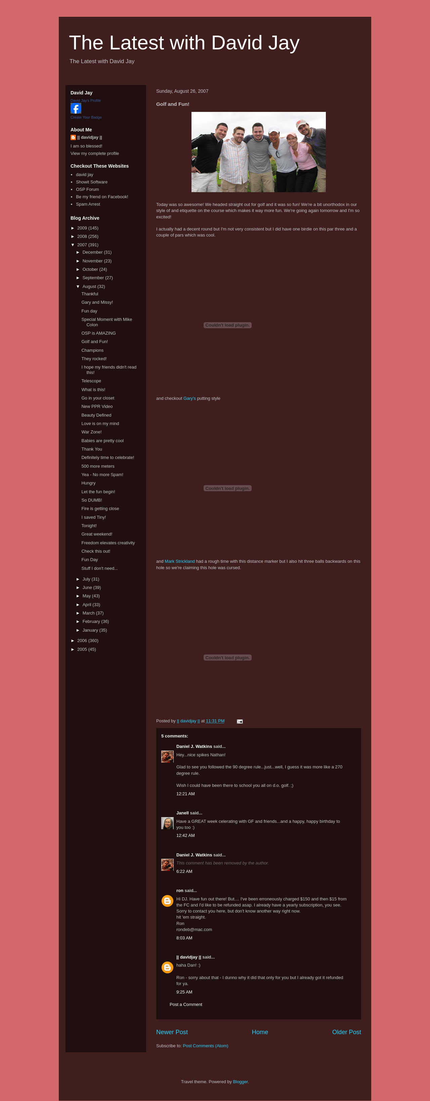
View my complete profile (95, 153)
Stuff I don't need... (99, 568)
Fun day (89, 310)
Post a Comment (186, 1004)
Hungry (88, 482)
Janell (182, 812)
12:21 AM (185, 793)
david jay (84, 174)
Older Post (346, 1032)
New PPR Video (97, 406)
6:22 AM (184, 871)
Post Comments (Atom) (205, 1045)
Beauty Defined (96, 415)
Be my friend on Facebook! (102, 196)
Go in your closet (97, 397)
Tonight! (89, 525)
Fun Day (89, 559)
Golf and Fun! (94, 341)
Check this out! (95, 551)
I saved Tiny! (93, 517)
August (90, 286)
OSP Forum (87, 189)
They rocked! (93, 358)
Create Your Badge (86, 117)
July (87, 579)
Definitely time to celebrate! (107, 457)
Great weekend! (96, 534)
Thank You (91, 449)
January (91, 630)
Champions (92, 350)
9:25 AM (184, 991)
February (92, 621)
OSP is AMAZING (98, 333)
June (88, 587)
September (94, 277)
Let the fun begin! (98, 491)
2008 (82, 236)
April (88, 604)
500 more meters (97, 466)
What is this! (93, 389)
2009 (82, 227)
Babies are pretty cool (102, 440)
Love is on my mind (100, 423)
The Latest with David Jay (184, 42)
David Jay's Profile (86, 100)
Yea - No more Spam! (102, 474)
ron (179, 890)
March (89, 613)
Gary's (189, 398)
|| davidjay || (188, 957)
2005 (82, 649)
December (93, 252)
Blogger (240, 1081)
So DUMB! (91, 500)
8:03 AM (184, 937)
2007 (82, 244)
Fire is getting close (100, 508)
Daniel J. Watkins (194, 746)
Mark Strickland (180, 561)
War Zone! (91, 431)
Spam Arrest (88, 204)
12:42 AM (185, 835)
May (87, 595)
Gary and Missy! (97, 302)
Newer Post (172, 1032)
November (93, 260)
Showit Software (92, 181)
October (91, 269)
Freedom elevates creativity (108, 542)
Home (260, 1032)
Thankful (89, 293)
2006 (82, 640)
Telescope (91, 380)
